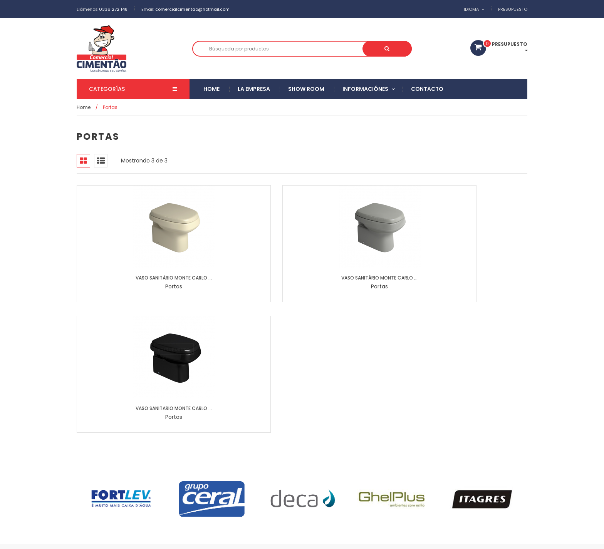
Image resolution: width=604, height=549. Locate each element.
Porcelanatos (256, 458)
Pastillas (296, 458)
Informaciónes (365, 89)
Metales (207, 470)
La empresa (254, 89)
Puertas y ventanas (254, 470)
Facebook (516, 537)
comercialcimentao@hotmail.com (192, 9)
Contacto (427, 89)
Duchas (343, 470)
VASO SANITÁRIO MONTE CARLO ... (129, 277)
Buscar (404, 49)
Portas (376, 482)
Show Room (306, 89)
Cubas (206, 493)
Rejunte (376, 458)
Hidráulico (311, 482)
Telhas (346, 482)
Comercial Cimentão (143, 537)
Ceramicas (211, 458)
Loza (405, 458)
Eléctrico (274, 482)
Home (211, 89)
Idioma (471, 9)
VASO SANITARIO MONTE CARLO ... (360, 277)
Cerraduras (305, 470)
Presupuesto (512, 9)
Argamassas (337, 458)
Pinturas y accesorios (223, 482)
